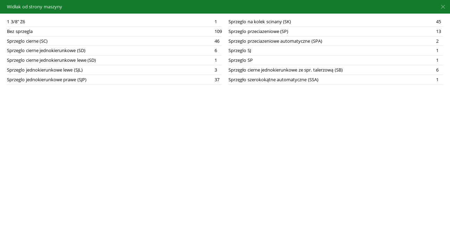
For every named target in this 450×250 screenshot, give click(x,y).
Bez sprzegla (20, 31)
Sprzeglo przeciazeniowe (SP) (258, 31)
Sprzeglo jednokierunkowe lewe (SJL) (45, 70)
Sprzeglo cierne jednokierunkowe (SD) (46, 50)
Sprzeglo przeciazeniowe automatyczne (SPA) (275, 41)
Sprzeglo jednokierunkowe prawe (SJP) (46, 79)
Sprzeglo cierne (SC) (27, 41)
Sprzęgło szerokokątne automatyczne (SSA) (273, 79)
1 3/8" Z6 (16, 21)
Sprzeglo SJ (239, 50)
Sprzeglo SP (240, 60)
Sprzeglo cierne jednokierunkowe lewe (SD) (51, 60)
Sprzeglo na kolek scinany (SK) (259, 21)
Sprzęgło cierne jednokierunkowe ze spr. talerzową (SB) (285, 70)
